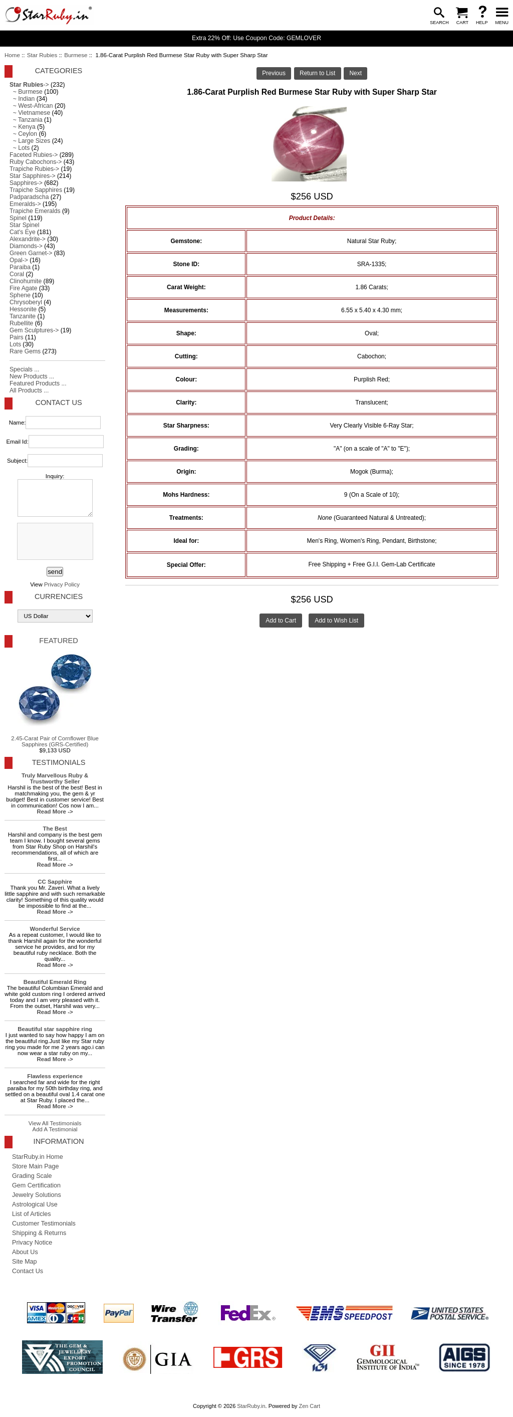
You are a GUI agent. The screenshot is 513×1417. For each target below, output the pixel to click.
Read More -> (55, 811)
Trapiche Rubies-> (34, 168)
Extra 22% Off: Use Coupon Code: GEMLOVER (256, 38)
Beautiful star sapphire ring (55, 1029)
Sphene (20, 295)
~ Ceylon (23, 133)
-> (29, 84)
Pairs (17, 337)
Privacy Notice (32, 1242)
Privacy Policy (62, 584)
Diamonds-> (26, 246)
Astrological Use (35, 1204)
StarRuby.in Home (37, 1156)
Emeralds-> (25, 204)
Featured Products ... (38, 383)
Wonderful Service (55, 929)
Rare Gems (25, 351)
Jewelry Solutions (36, 1194)
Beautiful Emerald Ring (55, 982)
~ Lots (20, 147)
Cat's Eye (23, 232)
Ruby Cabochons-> (36, 161)
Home (12, 55)
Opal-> (19, 260)
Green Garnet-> (31, 253)
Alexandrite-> (28, 239)
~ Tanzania (26, 119)
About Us (25, 1252)
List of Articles (31, 1214)
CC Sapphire (55, 882)
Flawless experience (54, 1076)
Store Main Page (35, 1166)
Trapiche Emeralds (35, 211)
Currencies (59, 596)
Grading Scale (32, 1175)
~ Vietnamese (30, 112)
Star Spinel (24, 225)
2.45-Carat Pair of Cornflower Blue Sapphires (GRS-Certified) (55, 699)
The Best (55, 829)
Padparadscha (29, 196)
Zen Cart (309, 1406)
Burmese (75, 55)
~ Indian (22, 98)
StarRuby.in (251, 1406)
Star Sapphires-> (33, 175)
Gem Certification (36, 1185)
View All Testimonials (55, 1123)
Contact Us (58, 402)
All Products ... (29, 390)
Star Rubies (42, 55)
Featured (58, 641)
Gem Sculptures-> (34, 330)
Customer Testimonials (44, 1223)
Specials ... (24, 369)
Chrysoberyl (26, 302)
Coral (17, 274)
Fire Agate (23, 288)
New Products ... (32, 376)
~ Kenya (23, 126)
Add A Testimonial (55, 1129)
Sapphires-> (26, 182)
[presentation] (54, 541)
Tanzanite (23, 316)
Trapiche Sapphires (36, 189)
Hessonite (23, 309)
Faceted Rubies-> (34, 154)
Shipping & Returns (39, 1233)
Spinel (18, 218)
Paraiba (20, 267)
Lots (15, 344)
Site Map (24, 1261)
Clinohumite (26, 281)
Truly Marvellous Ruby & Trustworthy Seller (55, 778)
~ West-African (31, 105)
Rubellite (21, 323)
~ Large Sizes (30, 140)
